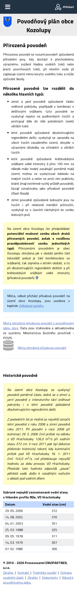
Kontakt (23, 572)
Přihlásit (68, 7)
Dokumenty (50, 577)
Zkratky (8, 572)
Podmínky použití (44, 572)
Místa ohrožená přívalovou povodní (42, 347)
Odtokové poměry (31, 305)
